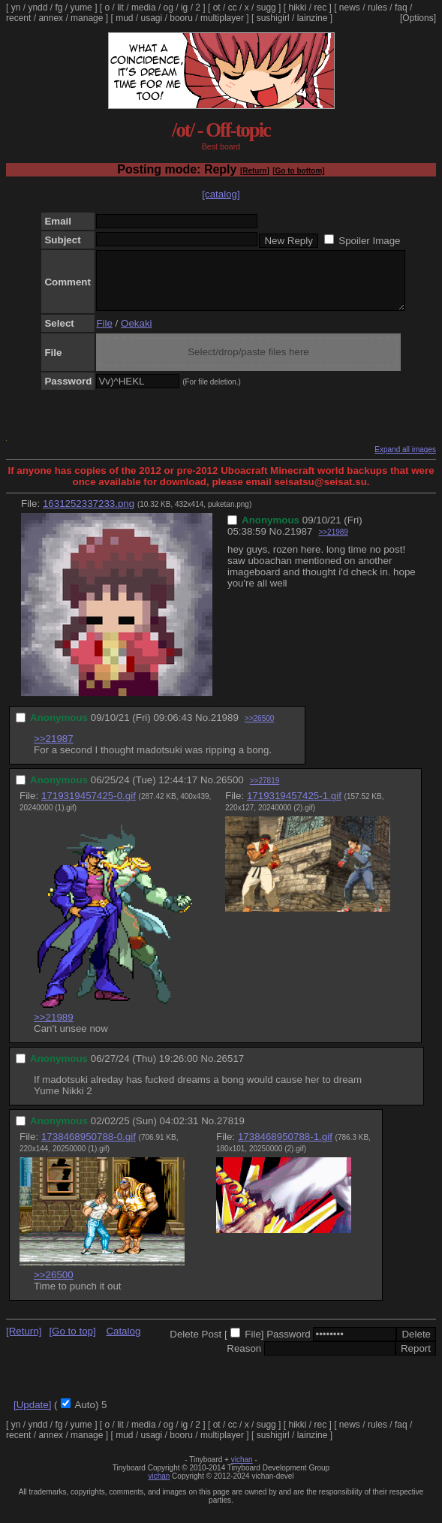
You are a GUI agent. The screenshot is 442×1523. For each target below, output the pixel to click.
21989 (225, 728)
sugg (266, 7)
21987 (298, 542)
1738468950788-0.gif (88, 1148)
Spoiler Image (369, 240)
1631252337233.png (88, 514)
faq (401, 7)
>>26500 (260, 729)
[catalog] (220, 194)
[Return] (254, 171)
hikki (297, 7)
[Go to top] (72, 1342)
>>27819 (265, 792)
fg (58, 7)
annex (50, 18)
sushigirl (273, 18)
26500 (230, 791)
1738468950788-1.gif (285, 1148)
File (104, 334)
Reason (244, 1359)
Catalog (123, 1342)
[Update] (32, 1416)
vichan (242, 1471)
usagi (152, 18)
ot (217, 7)
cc (232, 7)
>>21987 (54, 749)
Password (288, 1345)
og (168, 7)
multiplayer (222, 18)
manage (87, 18)
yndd (37, 7)
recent (18, 18)
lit (120, 7)
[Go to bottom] (298, 171)
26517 (230, 1069)
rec (320, 7)
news (349, 7)
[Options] (418, 18)
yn (16, 7)
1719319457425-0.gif (88, 807)
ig (184, 7)
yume (81, 7)
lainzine (312, 18)
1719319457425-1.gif (294, 807)
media (143, 7)
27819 (231, 1132)
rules (377, 7)
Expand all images (405, 461)
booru (181, 18)
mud (124, 18)
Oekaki (136, 334)
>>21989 (333, 543)
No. (277, 542)
